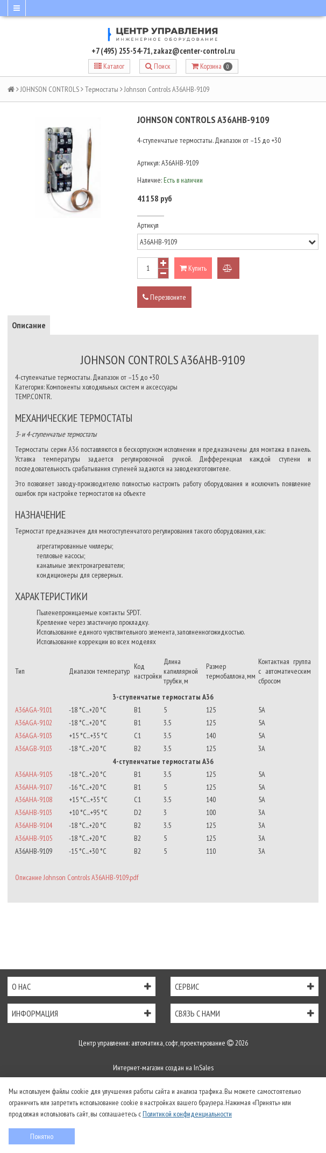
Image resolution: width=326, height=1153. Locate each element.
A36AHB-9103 (33, 812)
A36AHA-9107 (33, 787)
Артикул (148, 225)
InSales (204, 1067)
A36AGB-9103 (33, 748)
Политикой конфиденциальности (187, 1114)
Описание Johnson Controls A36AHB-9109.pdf (76, 877)
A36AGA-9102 (33, 722)
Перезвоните (164, 297)
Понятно (41, 1136)
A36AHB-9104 (33, 825)
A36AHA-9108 (33, 799)
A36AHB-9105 (33, 838)
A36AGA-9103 (33, 735)
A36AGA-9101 (33, 710)
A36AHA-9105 (33, 774)
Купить (193, 268)
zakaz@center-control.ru (194, 51)
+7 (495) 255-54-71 (121, 51)
